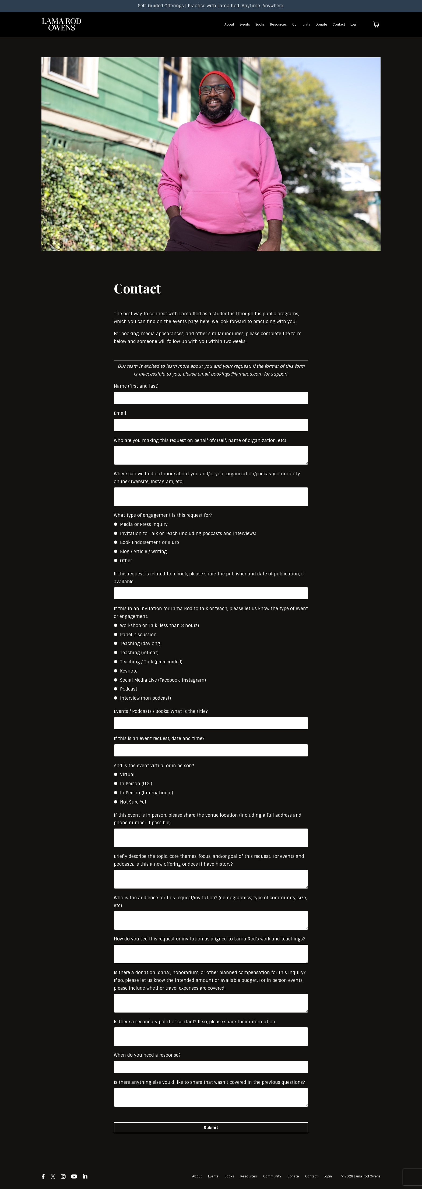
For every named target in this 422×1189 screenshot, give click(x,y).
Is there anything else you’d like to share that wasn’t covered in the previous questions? (209, 1082)
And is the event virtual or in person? (154, 766)
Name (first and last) (136, 386)
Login (354, 24)
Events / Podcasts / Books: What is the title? (161, 711)
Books (260, 24)
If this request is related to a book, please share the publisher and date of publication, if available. (209, 578)
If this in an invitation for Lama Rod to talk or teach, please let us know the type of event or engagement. (211, 612)
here (204, 321)
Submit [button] (211, 1127)
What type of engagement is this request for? (163, 515)
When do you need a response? (147, 1055)
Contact (339, 24)
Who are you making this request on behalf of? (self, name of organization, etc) (200, 440)
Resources (278, 24)
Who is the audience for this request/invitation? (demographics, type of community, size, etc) (210, 901)
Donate (321, 24)
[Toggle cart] (376, 24)
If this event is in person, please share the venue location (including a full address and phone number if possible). (207, 819)
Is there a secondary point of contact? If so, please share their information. (195, 1022)
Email (120, 413)
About (229, 24)
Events (245, 24)
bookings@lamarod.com (236, 374)
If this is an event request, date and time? (159, 738)
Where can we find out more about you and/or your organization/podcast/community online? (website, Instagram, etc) (207, 477)
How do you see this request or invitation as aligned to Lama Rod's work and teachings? (209, 939)
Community (301, 24)
